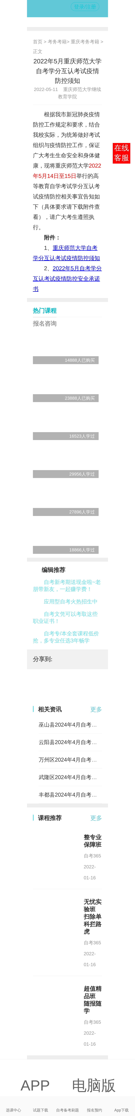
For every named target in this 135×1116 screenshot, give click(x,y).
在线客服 (121, 153)
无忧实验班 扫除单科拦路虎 (92, 917)
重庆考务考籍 (85, 41)
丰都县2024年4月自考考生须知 (76, 795)
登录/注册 (85, 7)
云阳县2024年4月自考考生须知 (76, 742)
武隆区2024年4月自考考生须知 (76, 777)
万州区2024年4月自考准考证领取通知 (84, 760)
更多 (96, 709)
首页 (37, 41)
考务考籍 (57, 41)
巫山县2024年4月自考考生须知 (76, 725)
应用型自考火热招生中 (71, 601)
